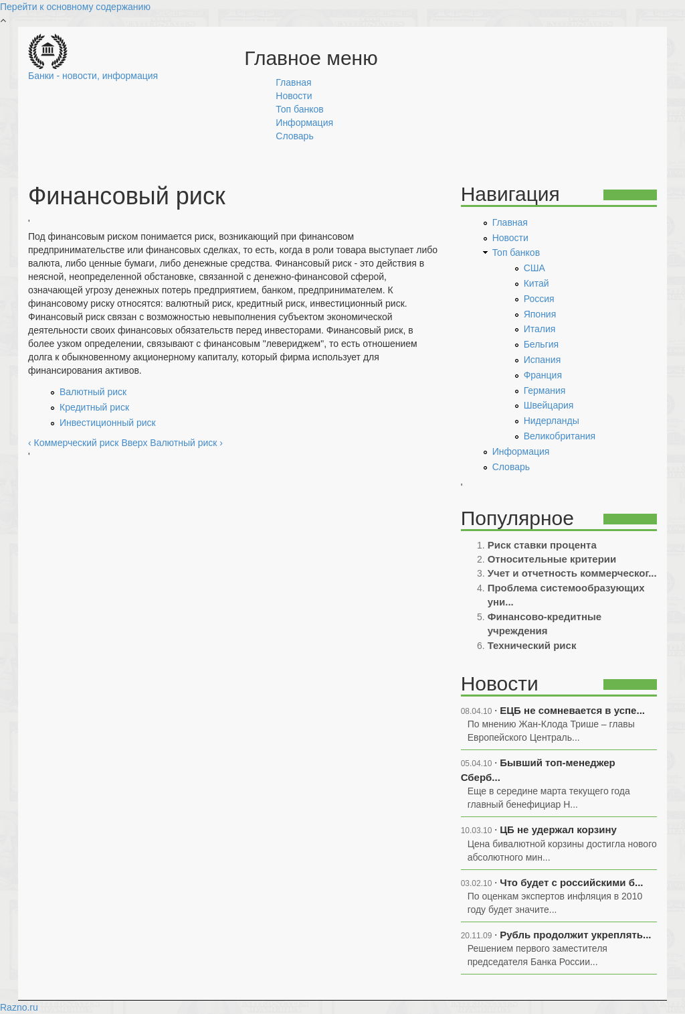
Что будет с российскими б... (571, 882)
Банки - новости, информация (93, 75)
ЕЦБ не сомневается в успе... (572, 710)
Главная (293, 82)
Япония (540, 314)
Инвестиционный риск (108, 422)
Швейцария (549, 405)
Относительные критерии (552, 559)
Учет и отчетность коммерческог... (572, 573)
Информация (304, 122)
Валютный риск (93, 391)
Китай (536, 283)
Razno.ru (19, 1007)
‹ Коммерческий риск (73, 442)
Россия (539, 298)
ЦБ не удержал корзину (558, 829)
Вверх (134, 442)
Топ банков (299, 109)
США (534, 268)
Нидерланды (551, 420)
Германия (545, 390)
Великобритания (560, 436)
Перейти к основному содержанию (75, 6)
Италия (540, 328)
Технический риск (532, 645)
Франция (543, 375)
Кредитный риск (94, 407)
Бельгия (541, 344)
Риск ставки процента (542, 545)
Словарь (294, 136)
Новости (294, 95)
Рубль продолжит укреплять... (575, 934)
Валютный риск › (186, 442)
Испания (542, 359)
